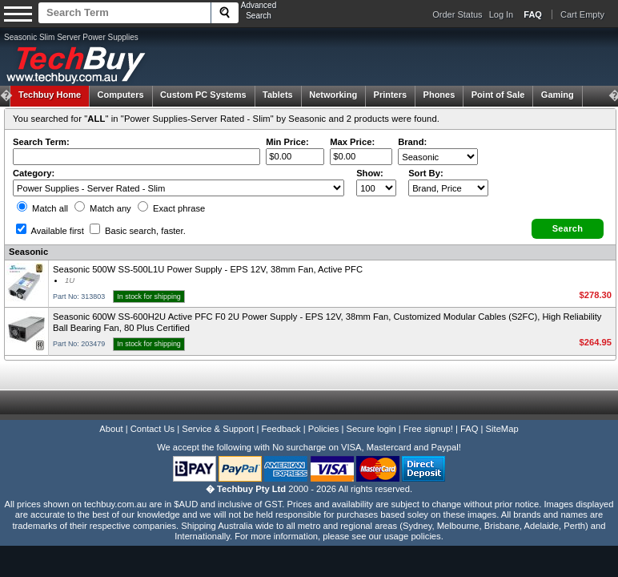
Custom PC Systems (203, 94)
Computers (120, 94)
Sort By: (425, 173)
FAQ (469, 429)
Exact (171, 208)
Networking (333, 94)
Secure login (370, 429)
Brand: (412, 142)
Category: (33, 173)
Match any (102, 208)
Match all (42, 208)
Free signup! (428, 429)
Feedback (280, 429)
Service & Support (218, 429)
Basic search (138, 231)
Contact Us (152, 429)
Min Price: (287, 142)
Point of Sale (498, 94)
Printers (390, 94)
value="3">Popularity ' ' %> (448, 188)
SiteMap (502, 429)
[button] (568, 229)
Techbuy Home (49, 94)
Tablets (278, 94)
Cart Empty (582, 14)
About (110, 429)
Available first (50, 231)
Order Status (457, 14)
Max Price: (352, 142)
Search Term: (41, 142)
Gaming (557, 94)
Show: (369, 173)
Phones (439, 94)
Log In (501, 14)
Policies (323, 429)
